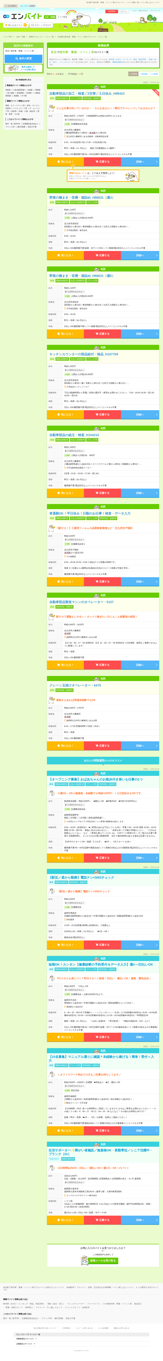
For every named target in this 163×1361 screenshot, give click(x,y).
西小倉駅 (10, 93)
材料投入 (29, 1307)
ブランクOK (10, 127)
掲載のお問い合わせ (121, 1328)
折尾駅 (29, 93)
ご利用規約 (66, 1328)
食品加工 (138, 1304)
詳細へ (140, 161)
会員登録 (111, 11)
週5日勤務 (21, 127)
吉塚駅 (30, 90)
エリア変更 (62, 17)
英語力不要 (32, 127)
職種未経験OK (118, 62)
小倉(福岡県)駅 (19, 90)
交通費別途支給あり (30, 124)
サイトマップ (155, 10)
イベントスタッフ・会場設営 (77, 1307)
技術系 (14, 111)
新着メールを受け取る (103, 1260)
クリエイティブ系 (20, 108)
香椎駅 (37, 90)
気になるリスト (17, 25)
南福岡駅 (20, 93)
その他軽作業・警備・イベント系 (117, 1304)
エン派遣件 (11, 6)
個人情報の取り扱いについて (45, 1328)
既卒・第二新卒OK (12, 124)
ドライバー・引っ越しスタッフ (48, 1307)
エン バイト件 (27, 6)
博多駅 (8, 90)
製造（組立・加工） (56, 1304)
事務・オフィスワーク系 (15, 105)
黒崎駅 (16, 96)
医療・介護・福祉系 (27, 111)
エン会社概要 (103, 1328)
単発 (98, 62)
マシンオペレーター (68, 62)
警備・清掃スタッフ (14, 1307)
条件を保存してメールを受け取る (28, 68)
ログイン (124, 11)
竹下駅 (24, 96)
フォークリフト (93, 1304)
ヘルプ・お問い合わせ (140, 10)
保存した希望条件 (43, 25)
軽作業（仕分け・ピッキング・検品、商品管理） (128, 59)
